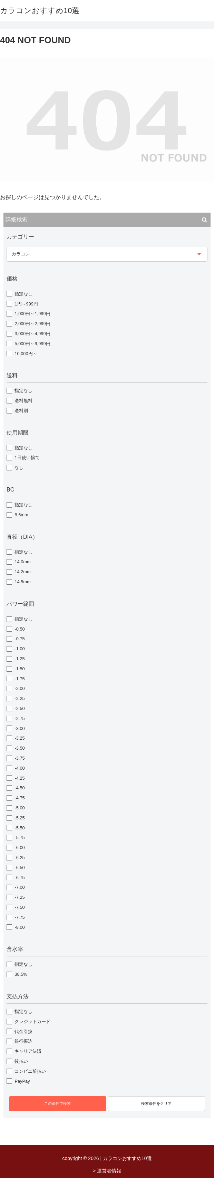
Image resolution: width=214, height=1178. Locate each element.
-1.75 (19, 678)
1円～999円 (26, 303)
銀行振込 (23, 1041)
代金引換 (23, 1031)
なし (18, 467)
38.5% (20, 974)
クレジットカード (32, 1021)
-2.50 (19, 708)
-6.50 (19, 867)
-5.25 (19, 817)
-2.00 (19, 688)
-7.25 (19, 897)
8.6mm (21, 514)
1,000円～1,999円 (32, 313)
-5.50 (19, 827)
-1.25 (19, 658)
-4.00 (19, 768)
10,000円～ (25, 353)
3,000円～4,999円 (32, 333)
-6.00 (19, 847)
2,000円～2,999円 (32, 323)
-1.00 (19, 648)
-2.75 (19, 718)
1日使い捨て (26, 457)
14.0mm (22, 561)
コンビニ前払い (30, 1071)
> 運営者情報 (107, 1171)
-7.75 (19, 917)
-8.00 (19, 927)
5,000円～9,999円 (32, 343)
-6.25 (19, 857)
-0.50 (19, 629)
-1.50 (19, 668)
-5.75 (19, 837)
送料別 (21, 410)
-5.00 (19, 807)
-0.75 (19, 638)
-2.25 (19, 698)
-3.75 (19, 758)
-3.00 (19, 728)
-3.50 (19, 748)
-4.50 (19, 787)
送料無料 (23, 400)
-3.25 (19, 738)
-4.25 (19, 778)
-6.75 (19, 877)
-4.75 (19, 797)
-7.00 (19, 887)
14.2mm (22, 571)
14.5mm (22, 581)
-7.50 (19, 907)
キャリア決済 (27, 1051)
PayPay (22, 1081)
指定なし (23, 293)
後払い (21, 1061)
